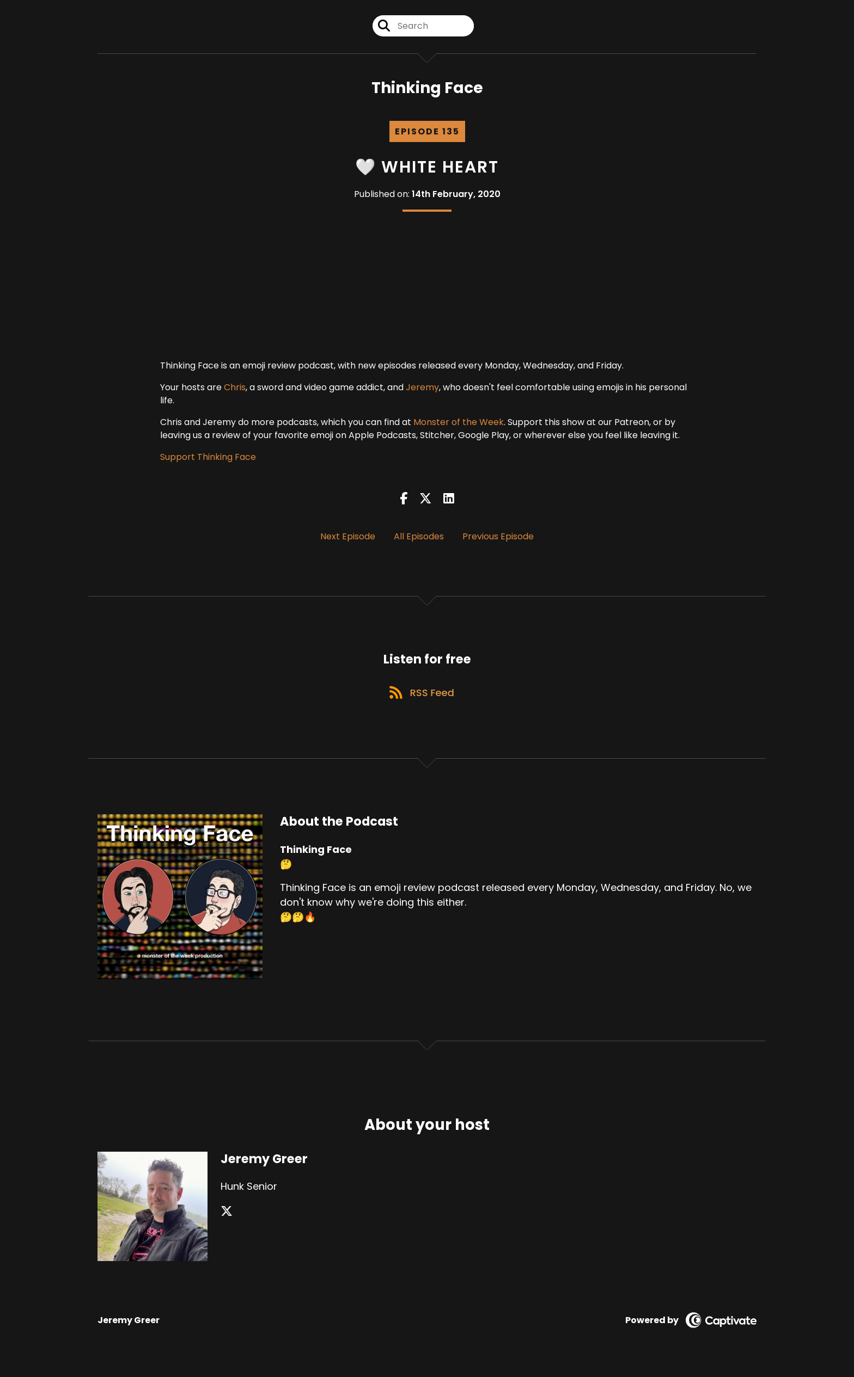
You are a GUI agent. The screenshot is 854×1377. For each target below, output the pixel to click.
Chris (235, 390)
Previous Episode (498, 538)
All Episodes (419, 538)
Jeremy (422, 390)
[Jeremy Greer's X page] (227, 1217)
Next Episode (347, 538)
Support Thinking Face (208, 459)
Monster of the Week (458, 425)
